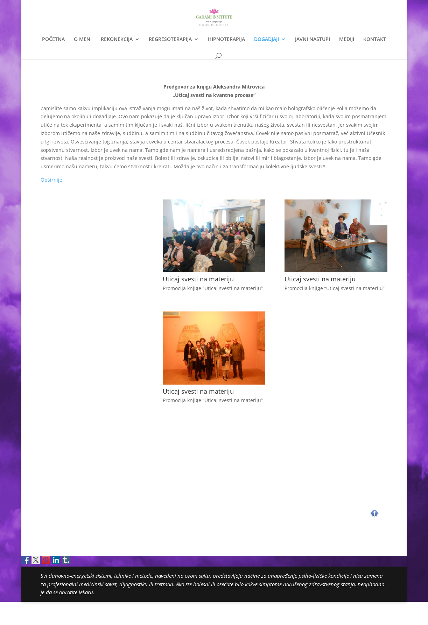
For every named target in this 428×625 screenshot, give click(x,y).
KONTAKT (374, 39)
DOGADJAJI (266, 39)
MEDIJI (346, 39)
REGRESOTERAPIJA (170, 39)
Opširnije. (52, 179)
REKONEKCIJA (117, 39)
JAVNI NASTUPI (312, 39)
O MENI (83, 39)
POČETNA (53, 39)
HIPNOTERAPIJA (226, 39)
